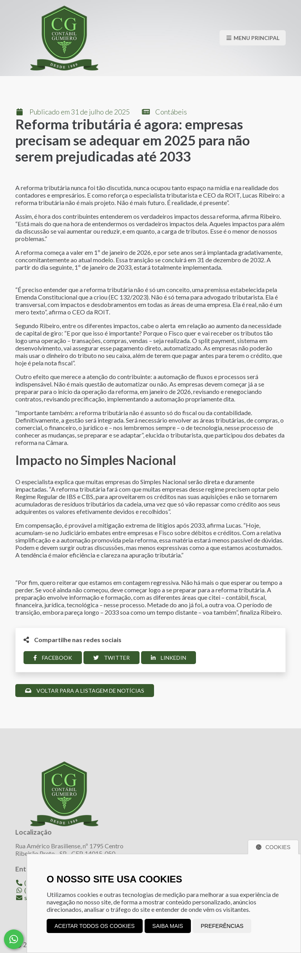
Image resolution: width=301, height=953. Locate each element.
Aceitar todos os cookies (94, 926)
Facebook (52, 657)
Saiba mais (167, 926)
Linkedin (168, 657)
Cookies (273, 847)
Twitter (111, 657)
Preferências (222, 926)
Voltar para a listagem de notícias (84, 690)
